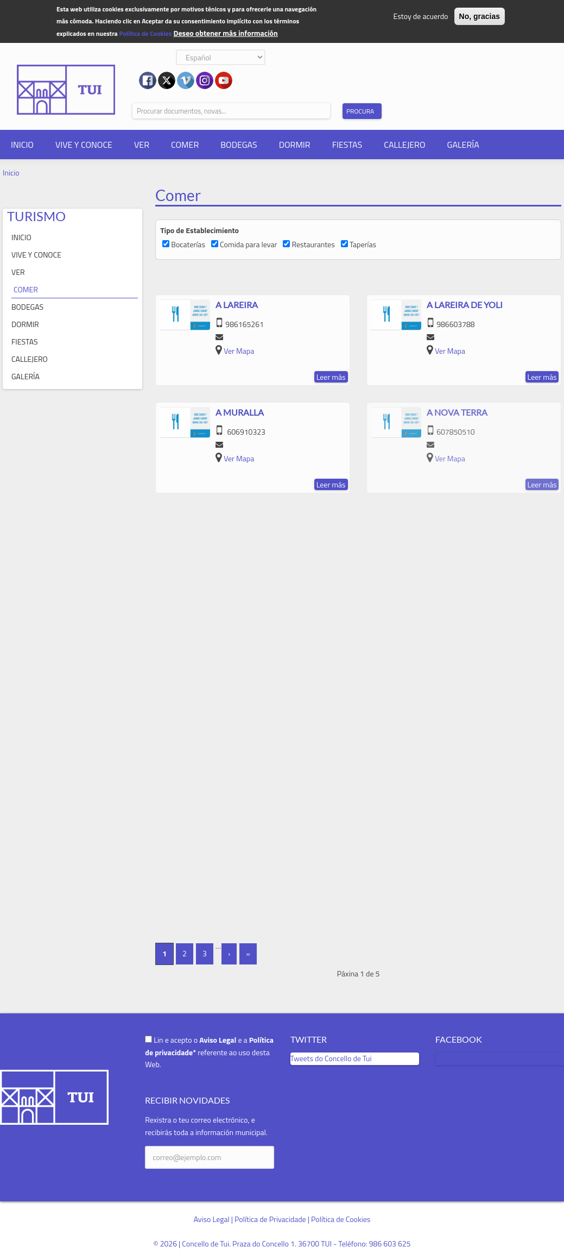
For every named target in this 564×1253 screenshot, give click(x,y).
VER (141, 144)
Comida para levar (248, 244)
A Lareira (237, 304)
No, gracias (479, 16)
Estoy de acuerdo (421, 16)
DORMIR (294, 144)
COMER (185, 144)
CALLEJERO (404, 144)
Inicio (11, 172)
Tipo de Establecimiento (199, 230)
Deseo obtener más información (225, 33)
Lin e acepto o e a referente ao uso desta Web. (209, 1052)
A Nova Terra (457, 412)
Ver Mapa (239, 350)
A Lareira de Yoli (465, 304)
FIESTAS (347, 144)
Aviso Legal (212, 1219)
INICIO (22, 144)
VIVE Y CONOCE (83, 144)
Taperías (363, 244)
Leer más (331, 377)
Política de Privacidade (270, 1219)
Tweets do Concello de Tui (331, 1058)
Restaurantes (312, 244)
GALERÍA (463, 144)
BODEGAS (238, 144)
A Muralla (240, 412)
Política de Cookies (145, 33)
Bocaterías (188, 244)
